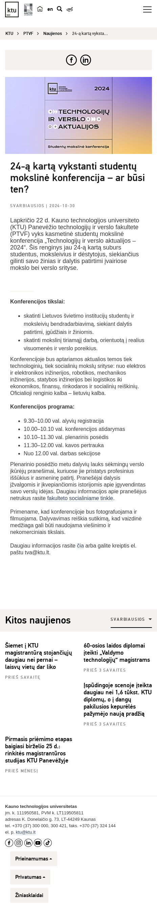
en (50, 9)
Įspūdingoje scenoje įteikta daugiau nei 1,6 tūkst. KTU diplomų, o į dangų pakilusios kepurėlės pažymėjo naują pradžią (118, 699)
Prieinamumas (33, 858)
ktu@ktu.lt (26, 832)
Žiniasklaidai (29, 895)
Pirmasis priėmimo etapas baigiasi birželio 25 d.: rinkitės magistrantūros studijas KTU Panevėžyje (38, 749)
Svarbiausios (28, 206)
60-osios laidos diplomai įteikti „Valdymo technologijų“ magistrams (117, 652)
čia (80, 546)
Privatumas (30, 877)
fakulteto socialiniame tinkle (80, 498)
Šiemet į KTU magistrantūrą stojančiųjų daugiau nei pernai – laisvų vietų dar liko (38, 656)
